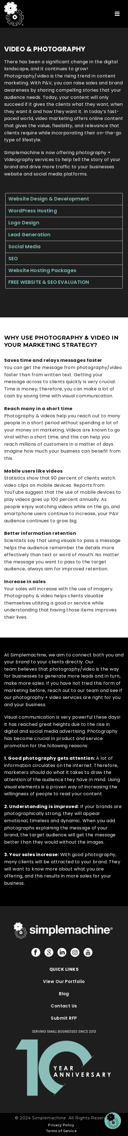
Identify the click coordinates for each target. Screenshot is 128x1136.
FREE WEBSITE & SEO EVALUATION (48, 282)
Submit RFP (64, 1018)
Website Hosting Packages (42, 270)
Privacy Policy (61, 1125)
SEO (13, 258)
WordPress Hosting (32, 210)
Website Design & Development (48, 198)
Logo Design (23, 222)
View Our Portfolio (64, 981)
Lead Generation (29, 234)
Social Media (24, 246)
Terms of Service (61, 1131)
